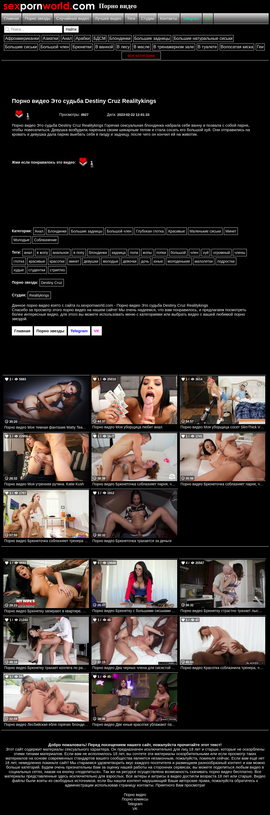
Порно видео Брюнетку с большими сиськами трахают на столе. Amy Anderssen (134, 611)
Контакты (168, 18)
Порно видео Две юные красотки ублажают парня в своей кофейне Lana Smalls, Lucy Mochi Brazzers (134, 724)
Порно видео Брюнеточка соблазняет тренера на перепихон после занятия (46, 541)
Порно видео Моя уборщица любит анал (127, 427)
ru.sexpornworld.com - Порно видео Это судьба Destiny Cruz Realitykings (142, 305)
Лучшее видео (108, 18)
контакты (145, 785)
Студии (147, 18)
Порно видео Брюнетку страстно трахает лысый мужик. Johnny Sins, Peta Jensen (223, 611)
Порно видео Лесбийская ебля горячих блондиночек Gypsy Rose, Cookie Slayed (46, 724)
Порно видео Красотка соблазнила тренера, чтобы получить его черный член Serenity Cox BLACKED (223, 668)
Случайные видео (72, 18)
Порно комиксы (135, 799)
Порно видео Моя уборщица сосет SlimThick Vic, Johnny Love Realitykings (223, 427)
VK (207, 18)
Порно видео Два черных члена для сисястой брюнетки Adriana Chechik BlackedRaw (134, 668)
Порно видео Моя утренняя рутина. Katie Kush (44, 484)
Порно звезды (37, 18)
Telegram (191, 18)
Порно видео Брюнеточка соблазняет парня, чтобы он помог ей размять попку (223, 484)
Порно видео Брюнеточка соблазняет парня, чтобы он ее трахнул (134, 484)
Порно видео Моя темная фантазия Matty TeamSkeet (46, 427)
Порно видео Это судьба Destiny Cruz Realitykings (84, 101)
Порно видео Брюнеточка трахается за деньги (131, 541)
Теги (131, 18)
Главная (11, 18)
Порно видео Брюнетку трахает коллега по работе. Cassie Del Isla (46, 668)
